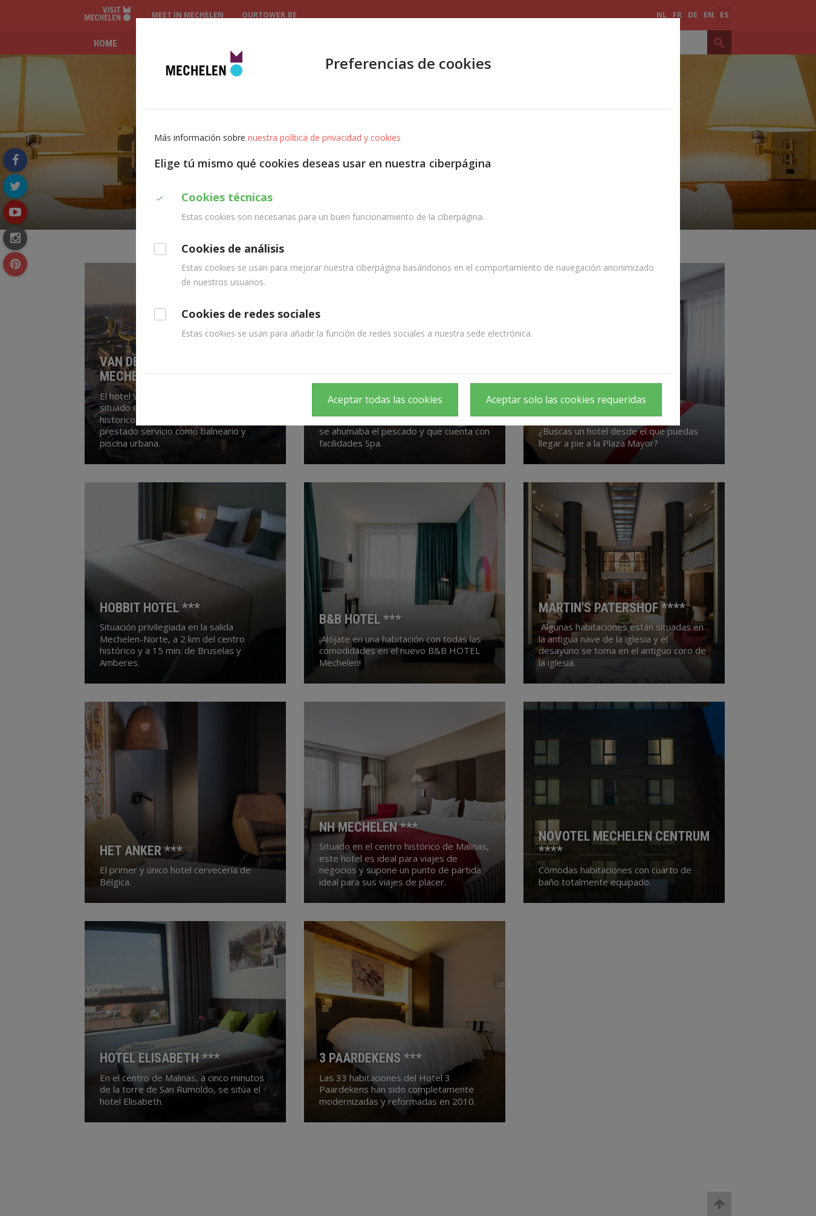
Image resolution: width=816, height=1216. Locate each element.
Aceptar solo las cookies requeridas (566, 399)
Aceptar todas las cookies (385, 399)
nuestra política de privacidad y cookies (324, 137)
